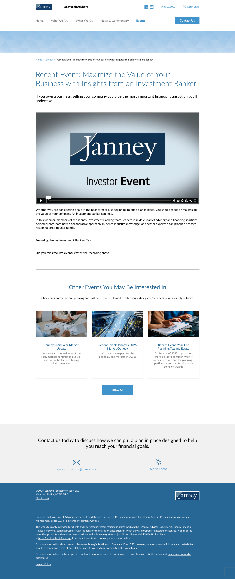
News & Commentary (115, 20)
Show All (117, 390)
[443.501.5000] (168, 7)
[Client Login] (191, 7)
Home (40, 20)
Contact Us (187, 20)
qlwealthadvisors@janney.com (76, 469)
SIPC (65, 494)
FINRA (50, 494)
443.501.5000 (158, 469)
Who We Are (59, 20)
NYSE (58, 494)
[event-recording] (117, 158)
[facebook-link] (146, 7)
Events (140, 20)
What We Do (84, 20)
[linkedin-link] (151, 7)
